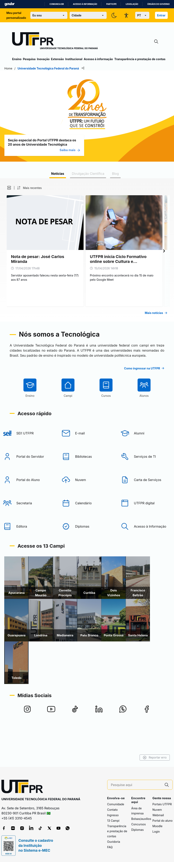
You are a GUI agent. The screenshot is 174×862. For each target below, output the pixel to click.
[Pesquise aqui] (136, 785)
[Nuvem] (87, 503)
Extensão (57, 59)
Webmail (158, 815)
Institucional (73, 59)
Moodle (157, 826)
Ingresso (113, 815)
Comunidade (115, 804)
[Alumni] (146, 457)
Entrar (161, 15)
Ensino (16, 59)
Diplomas (137, 829)
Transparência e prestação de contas (140, 59)
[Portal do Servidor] (27, 480)
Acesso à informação (85, 4)
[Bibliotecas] (87, 480)
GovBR (9, 4)
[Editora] (27, 550)
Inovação (43, 59)
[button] (14, 187)
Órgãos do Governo (158, 4)
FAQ (110, 847)
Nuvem (157, 809)
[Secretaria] (27, 527)
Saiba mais (77, 150)
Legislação (132, 4)
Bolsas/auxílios (141, 818)
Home (16, 68)
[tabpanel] (87, 250)
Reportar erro (147, 757)
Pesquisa (29, 59)
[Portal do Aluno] (27, 503)
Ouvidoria (113, 841)
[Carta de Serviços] (146, 503)
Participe (111, 4)
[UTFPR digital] (146, 527)
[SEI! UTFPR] (27, 457)
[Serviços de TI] (146, 480)
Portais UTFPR (162, 804)
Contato (112, 809)
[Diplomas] (87, 550)
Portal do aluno (162, 820)
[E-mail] (87, 457)
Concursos (138, 824)
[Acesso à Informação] (146, 550)
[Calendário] (87, 527)
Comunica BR (57, 4)
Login (156, 831)
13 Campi (113, 820)
